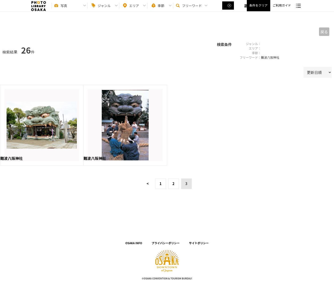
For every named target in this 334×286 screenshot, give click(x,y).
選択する (228, 9)
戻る (324, 32)
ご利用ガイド (282, 9)
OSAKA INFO (133, 243)
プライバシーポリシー (166, 243)
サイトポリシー (199, 243)
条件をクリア (258, 9)
